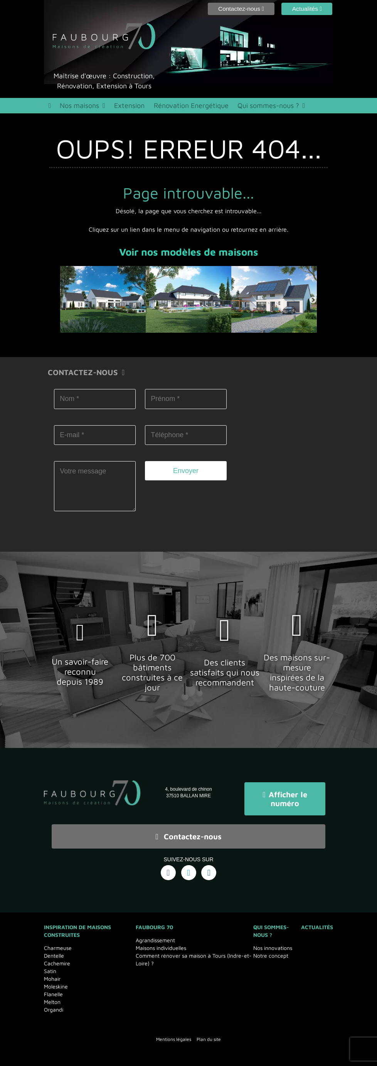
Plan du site (209, 1035)
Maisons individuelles (161, 944)
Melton (52, 998)
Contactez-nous (188, 834)
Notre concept (270, 951)
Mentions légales (173, 1035)
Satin (50, 967)
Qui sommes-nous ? (255, 106)
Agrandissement (155, 936)
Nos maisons (78, 106)
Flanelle (53, 990)
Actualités (317, 923)
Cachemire (57, 959)
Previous (64, 303)
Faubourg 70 (154, 923)
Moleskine (56, 982)
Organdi (53, 1005)
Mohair (52, 975)
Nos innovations (272, 944)
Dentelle (54, 951)
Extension (126, 106)
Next (313, 303)
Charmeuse (58, 944)
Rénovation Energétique (183, 106)
